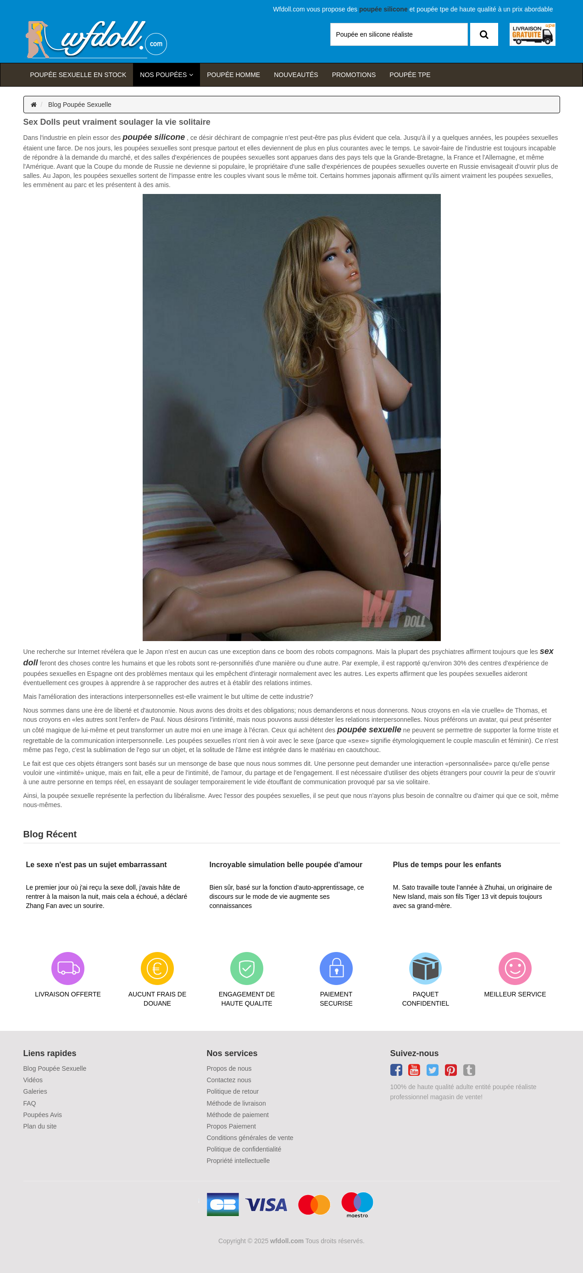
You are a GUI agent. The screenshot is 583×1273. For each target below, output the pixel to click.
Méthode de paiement (238, 1114)
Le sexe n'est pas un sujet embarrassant (96, 865)
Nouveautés (296, 74)
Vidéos (33, 1080)
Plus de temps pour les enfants (447, 865)
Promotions (354, 74)
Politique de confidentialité (244, 1149)
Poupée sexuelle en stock (78, 74)
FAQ (29, 1103)
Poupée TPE (409, 74)
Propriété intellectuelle (238, 1160)
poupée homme (233, 74)
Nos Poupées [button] (163, 74)
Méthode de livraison (236, 1103)
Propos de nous (229, 1068)
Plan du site (40, 1126)
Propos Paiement (231, 1126)
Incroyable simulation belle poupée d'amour (286, 865)
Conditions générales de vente (250, 1137)
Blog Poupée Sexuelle (79, 104)
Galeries (35, 1091)
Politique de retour (233, 1091)
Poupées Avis (42, 1114)
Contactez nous (229, 1080)
